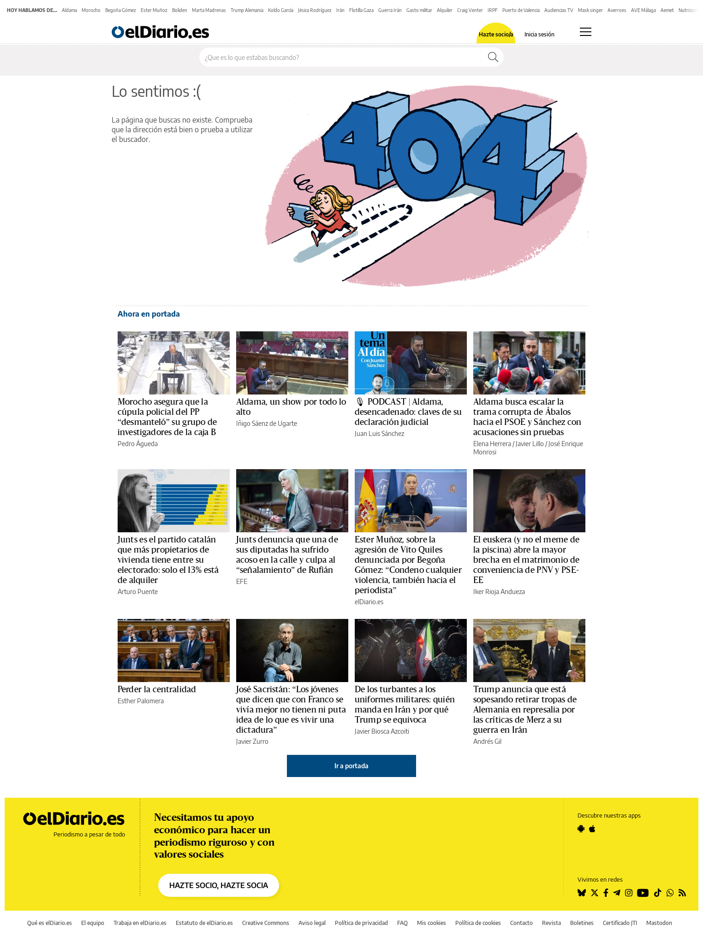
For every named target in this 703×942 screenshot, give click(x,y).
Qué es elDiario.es (49, 922)
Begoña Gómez (120, 10)
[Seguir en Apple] (592, 828)
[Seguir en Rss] (682, 893)
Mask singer (590, 10)
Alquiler (445, 10)
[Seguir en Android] (581, 828)
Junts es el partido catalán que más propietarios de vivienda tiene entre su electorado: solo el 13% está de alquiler (168, 560)
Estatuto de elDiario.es (204, 922)
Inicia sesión (539, 34)
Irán (340, 10)
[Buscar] (493, 57)
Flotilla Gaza (361, 10)
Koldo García (280, 10)
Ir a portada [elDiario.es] (351, 766)
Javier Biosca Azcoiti (382, 731)
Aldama (69, 10)
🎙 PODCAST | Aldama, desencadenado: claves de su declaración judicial (408, 412)
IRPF (493, 10)
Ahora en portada (149, 313)
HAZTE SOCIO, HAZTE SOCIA (218, 885)
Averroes (617, 10)
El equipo (92, 922)
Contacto (521, 922)
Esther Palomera (141, 701)
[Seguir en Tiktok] (658, 893)
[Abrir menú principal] (585, 32)
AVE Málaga (643, 10)
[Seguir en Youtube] (643, 893)
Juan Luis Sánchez (379, 433)
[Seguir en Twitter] (594, 893)
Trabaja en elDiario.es (140, 922)
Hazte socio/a (496, 34)
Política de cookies (478, 922)
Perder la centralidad (157, 689)
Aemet (667, 10)
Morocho (91, 10)
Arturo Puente (138, 591)
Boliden (179, 10)
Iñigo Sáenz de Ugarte (266, 423)
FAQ (402, 922)
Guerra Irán (390, 10)
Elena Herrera (492, 443)
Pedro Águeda (138, 443)
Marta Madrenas (209, 10)
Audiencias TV (558, 10)
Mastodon (659, 922)
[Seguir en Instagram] (628, 893)
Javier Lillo (530, 443)
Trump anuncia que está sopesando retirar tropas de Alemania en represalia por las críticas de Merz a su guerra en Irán (525, 710)
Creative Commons (265, 922)
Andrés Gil (487, 741)
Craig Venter (470, 10)
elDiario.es (369, 602)
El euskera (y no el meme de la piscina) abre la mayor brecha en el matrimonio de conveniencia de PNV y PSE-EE (526, 560)
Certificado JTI (620, 922)
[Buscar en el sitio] (341, 57)
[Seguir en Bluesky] (582, 893)
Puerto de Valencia (521, 10)
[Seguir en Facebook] (605, 893)
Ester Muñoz (154, 10)
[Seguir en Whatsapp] (670, 893)
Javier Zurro (252, 741)
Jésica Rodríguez (315, 10)
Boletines (582, 922)
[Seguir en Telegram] (616, 893)
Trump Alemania (247, 10)
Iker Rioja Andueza (499, 591)
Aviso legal (312, 922)
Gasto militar (419, 10)
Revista (551, 922)
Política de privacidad (361, 922)
